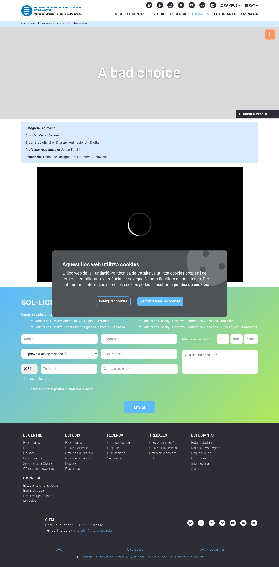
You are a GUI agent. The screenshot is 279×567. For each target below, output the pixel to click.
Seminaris (114, 458)
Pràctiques (198, 458)
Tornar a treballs (253, 114)
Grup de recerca (118, 443)
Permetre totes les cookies (160, 301)
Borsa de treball (34, 490)
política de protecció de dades (73, 389)
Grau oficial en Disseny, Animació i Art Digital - (68, 321)
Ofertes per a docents (38, 469)
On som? (29, 453)
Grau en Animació (77, 448)
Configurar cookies (113, 301)
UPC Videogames (212, 549)
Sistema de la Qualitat (38, 464)
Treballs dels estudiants (45, 23)
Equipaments (32, 458)
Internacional (200, 464)
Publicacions (116, 453)
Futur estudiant (202, 443)
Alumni (196, 469)
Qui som (29, 448)
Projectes (113, 448)
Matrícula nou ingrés (205, 448)
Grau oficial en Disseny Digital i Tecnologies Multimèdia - (76, 327)
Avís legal (137, 557)
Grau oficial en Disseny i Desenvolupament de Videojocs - (184, 321)
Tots (65, 23)
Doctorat (71, 464)
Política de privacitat (189, 557)
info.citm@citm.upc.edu (92, 530)
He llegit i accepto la (60, 389)
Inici (118, 14)
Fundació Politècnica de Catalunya (103, 557)
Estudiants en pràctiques (40, 485)
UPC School (135, 549)
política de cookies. (191, 284)
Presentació (31, 443)
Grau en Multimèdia (79, 453)
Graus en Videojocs (79, 458)
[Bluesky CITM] (149, 5)
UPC (59, 549)
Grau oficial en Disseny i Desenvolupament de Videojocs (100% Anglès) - (196, 327)
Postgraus (72, 469)
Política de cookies (159, 557)
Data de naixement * (195, 339)
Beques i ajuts (201, 453)
